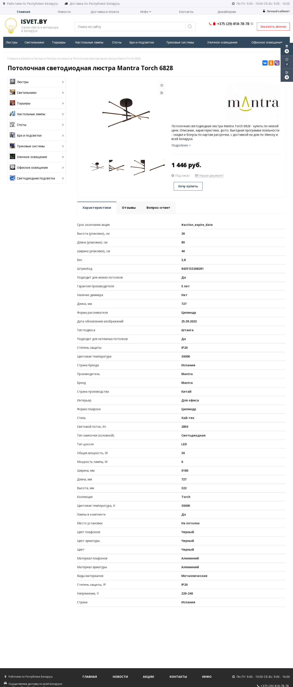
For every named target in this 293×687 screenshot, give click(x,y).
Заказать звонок (273, 26)
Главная (23, 12)
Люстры (11, 42)
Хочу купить (188, 186)
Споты (116, 42)
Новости (64, 12)
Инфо (145, 12)
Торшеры (58, 42)
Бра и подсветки (141, 42)
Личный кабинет (276, 11)
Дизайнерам (227, 12)
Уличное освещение (222, 42)
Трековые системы (180, 42)
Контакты (186, 12)
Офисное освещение (267, 42)
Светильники (34, 42)
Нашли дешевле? (209, 175)
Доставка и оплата (105, 12)
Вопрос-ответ (158, 207)
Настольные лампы (89, 42)
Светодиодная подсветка (37, 178)
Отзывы (129, 207)
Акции (148, 677)
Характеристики (97, 207)
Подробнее (181, 145)
